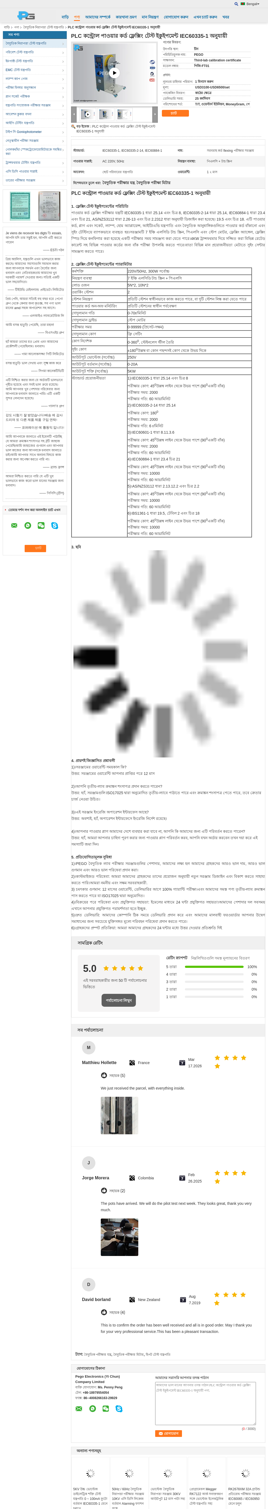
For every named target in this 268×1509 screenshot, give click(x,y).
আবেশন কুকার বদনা (18, 114)
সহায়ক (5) (117, 1075)
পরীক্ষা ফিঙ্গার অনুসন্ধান (21, 88)
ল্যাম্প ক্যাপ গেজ (17, 79)
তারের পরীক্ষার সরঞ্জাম (20, 180)
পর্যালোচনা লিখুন (119, 1000)
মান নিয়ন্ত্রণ (150, 17)
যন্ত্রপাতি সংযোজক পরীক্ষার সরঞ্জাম (28, 105)
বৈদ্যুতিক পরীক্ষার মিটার (128, 1354)
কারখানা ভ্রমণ (126, 17)
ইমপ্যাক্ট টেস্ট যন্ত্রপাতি (19, 61)
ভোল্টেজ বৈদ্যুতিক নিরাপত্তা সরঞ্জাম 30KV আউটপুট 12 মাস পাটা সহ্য (168, 1494)
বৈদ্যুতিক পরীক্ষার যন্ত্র (97, 1354)
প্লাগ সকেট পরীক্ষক (18, 96)
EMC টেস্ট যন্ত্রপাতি (18, 70)
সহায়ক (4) (117, 1312)
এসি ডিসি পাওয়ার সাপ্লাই (21, 171)
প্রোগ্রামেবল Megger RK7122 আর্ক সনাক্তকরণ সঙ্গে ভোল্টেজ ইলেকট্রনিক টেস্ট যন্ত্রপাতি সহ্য (206, 1496)
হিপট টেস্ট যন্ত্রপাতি (158, 1354)
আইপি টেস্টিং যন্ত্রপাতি (20, 123)
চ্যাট (177, 113)
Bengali (253, 4)
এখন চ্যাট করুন (205, 17)
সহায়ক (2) (117, 1191)
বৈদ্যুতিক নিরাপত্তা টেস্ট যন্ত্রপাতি (43, 27)
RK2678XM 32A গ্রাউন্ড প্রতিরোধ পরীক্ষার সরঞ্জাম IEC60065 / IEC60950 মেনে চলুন (244, 1496)
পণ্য (77, 17)
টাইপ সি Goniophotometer (24, 132)
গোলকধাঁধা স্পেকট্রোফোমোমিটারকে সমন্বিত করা (34, 152)
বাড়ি (65, 17)
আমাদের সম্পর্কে (97, 17)
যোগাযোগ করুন (176, 17)
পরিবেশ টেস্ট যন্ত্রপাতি (20, 52)
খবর (225, 17)
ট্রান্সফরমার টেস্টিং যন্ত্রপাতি (23, 163)
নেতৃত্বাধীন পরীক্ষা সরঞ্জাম (22, 141)
